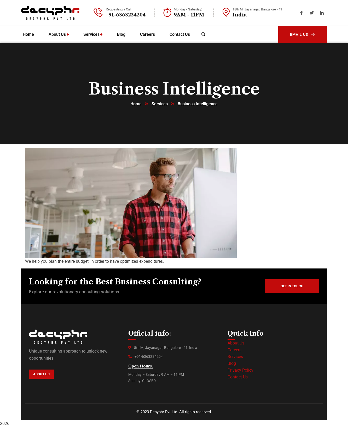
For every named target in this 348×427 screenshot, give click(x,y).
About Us (236, 343)
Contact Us (238, 377)
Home (136, 103)
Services (160, 103)
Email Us (302, 34)
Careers (234, 349)
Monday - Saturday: (188, 9)
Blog (232, 363)
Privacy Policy (240, 370)
